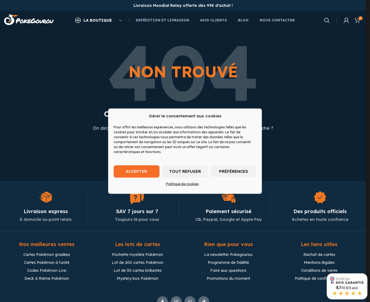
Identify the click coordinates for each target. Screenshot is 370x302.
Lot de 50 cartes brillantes (138, 271)
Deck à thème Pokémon (46, 278)
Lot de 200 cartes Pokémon (137, 263)
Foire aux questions (228, 271)
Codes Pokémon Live (46, 271)
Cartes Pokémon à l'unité (46, 263)
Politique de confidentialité (319, 278)
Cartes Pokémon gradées (46, 255)
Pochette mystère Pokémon (137, 255)
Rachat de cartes (319, 255)
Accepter (136, 171)
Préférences (233, 171)
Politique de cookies (182, 184)
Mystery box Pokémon (137, 278)
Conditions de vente (319, 271)
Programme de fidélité (228, 263)
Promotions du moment (228, 278)
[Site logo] (29, 20)
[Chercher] (326, 20)
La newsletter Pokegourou (228, 255)
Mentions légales (319, 263)
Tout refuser (185, 171)
